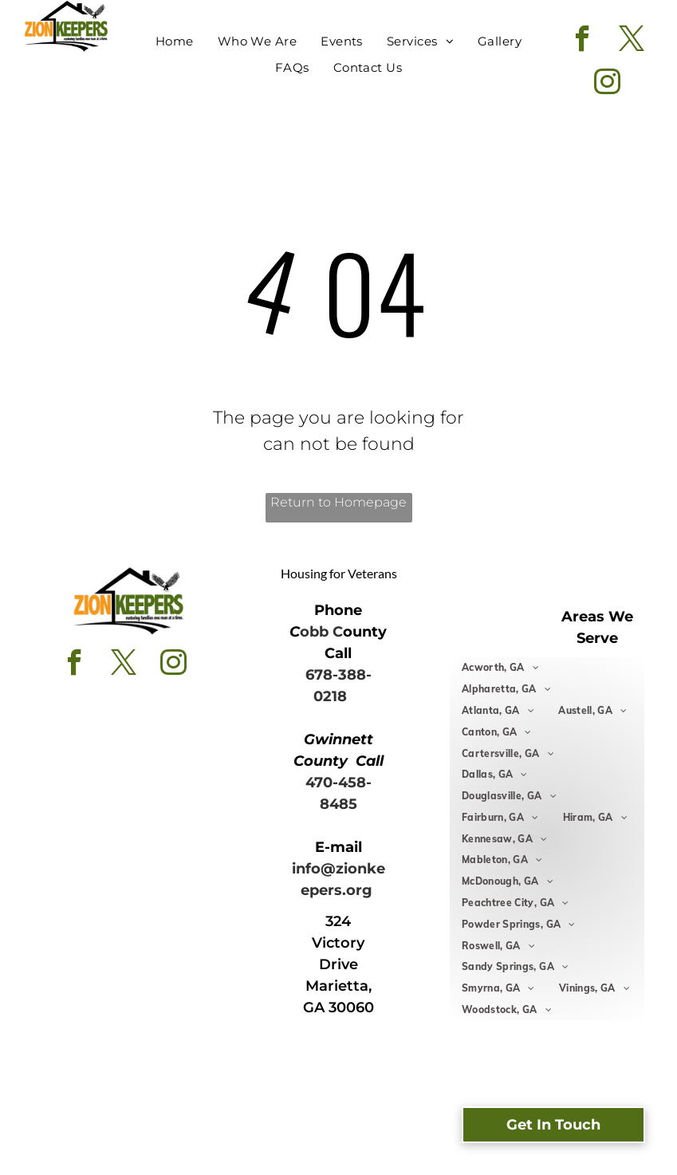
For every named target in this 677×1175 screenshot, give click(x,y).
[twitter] (631, 40)
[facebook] (582, 40)
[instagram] (607, 83)
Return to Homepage (338, 502)
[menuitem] (175, 42)
